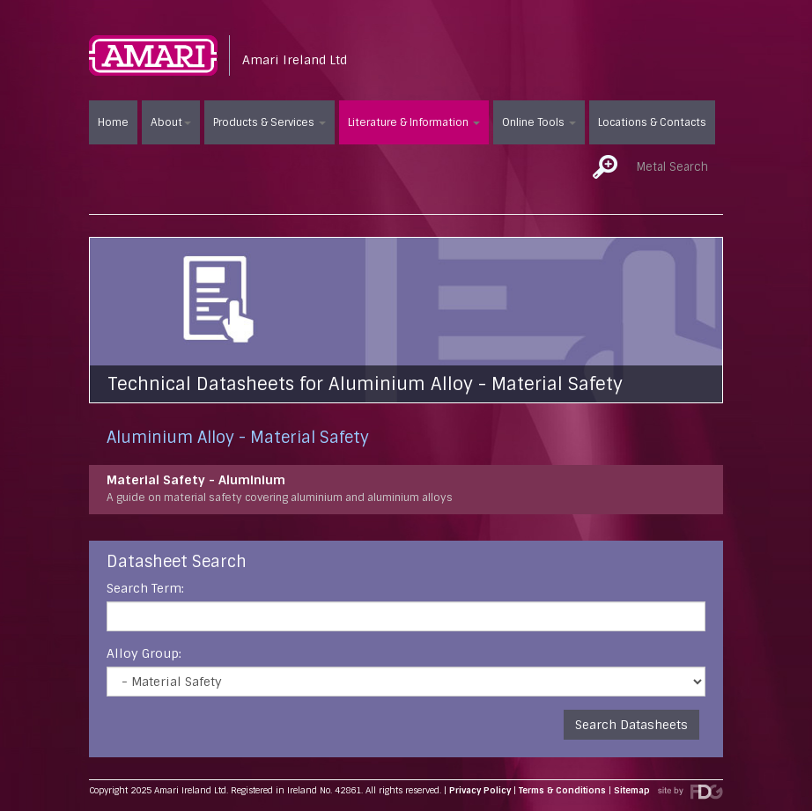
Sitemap (632, 790)
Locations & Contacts (652, 122)
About (171, 122)
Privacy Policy (480, 790)
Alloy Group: (144, 653)
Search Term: (145, 588)
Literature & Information (414, 122)
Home (113, 122)
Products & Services (269, 122)
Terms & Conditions (562, 790)
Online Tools (539, 122)
